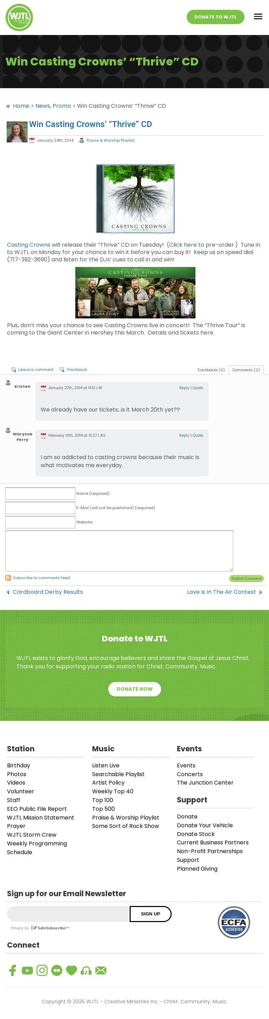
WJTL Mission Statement (40, 818)
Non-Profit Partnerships (210, 851)
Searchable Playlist (118, 774)
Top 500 (103, 809)
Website (84, 522)
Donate (187, 817)
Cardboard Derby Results (48, 592)
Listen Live (105, 765)
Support (188, 860)
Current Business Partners (213, 842)
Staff (13, 800)
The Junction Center (205, 783)
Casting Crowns (28, 245)
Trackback (77, 369)
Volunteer (20, 791)
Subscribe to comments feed (41, 578)
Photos (16, 774)
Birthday (18, 765)
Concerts (190, 774)
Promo (62, 106)
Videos (16, 783)
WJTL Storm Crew (31, 835)
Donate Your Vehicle (205, 825)
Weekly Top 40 (112, 791)
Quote (198, 388)
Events (186, 765)
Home (21, 106)
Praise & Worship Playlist (111, 140)
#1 (100, 388)
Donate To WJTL (215, 17)
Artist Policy (108, 783)
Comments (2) (246, 370)
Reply (184, 388)
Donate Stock (196, 834)
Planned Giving (197, 869)
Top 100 (102, 800)
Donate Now (135, 689)
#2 (102, 435)
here (190, 245)
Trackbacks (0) (211, 370)
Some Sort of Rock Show (125, 826)
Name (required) (93, 493)
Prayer (16, 826)
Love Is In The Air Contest (221, 592)
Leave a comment (36, 369)
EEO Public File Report (37, 809)
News (42, 106)
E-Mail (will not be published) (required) (115, 508)
